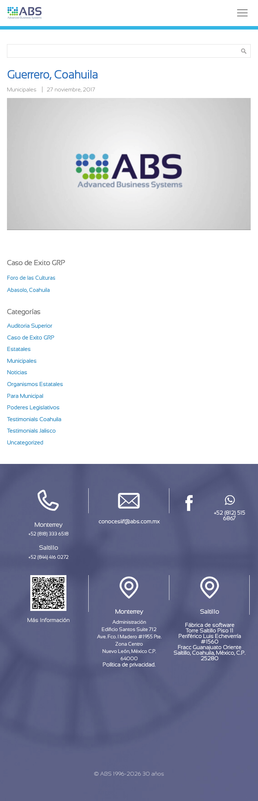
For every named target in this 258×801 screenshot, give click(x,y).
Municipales (22, 89)
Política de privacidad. (129, 665)
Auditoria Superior (29, 326)
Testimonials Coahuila (34, 419)
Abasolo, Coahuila (28, 290)
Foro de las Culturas (31, 278)
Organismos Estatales (35, 384)
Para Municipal (25, 396)
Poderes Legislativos (33, 407)
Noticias (17, 372)
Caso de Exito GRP (30, 338)
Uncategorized (25, 443)
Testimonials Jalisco (31, 431)
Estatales (19, 349)
